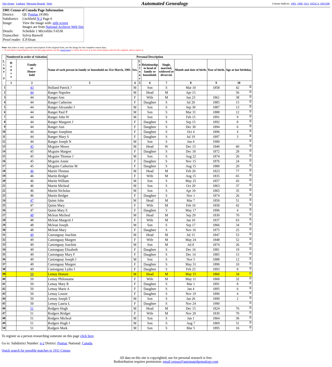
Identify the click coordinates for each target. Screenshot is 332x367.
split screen (60, 23)
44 (32, 92)
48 (32, 215)
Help (49, 3)
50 (32, 274)
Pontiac (33, 14)
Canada (87, 343)
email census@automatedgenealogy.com (190, 361)
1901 (294, 3)
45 (32, 146)
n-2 (42, 343)
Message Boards (35, 3)
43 (32, 87)
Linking (20, 3)
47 (32, 200)
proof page (65, 50)
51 (32, 308)
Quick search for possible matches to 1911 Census (36, 350)
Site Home (8, 3)
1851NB (325, 3)
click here (87, 336)
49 (32, 235)
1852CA (314, 3)
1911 (306, 3)
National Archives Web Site (65, 27)
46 (32, 171)
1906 (300, 3)
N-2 (39, 18)
